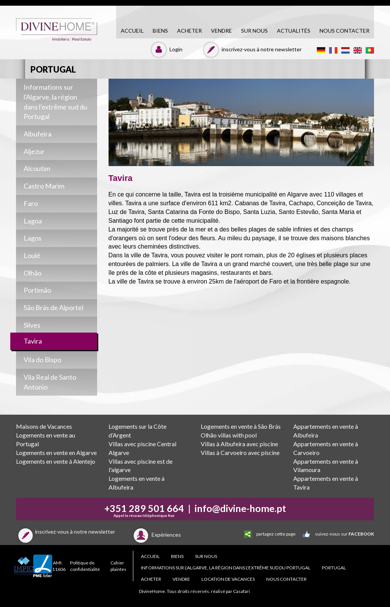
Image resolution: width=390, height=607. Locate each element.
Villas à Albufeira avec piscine (239, 443)
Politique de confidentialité (85, 566)
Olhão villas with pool (229, 435)
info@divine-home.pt (240, 508)
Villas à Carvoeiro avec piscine (240, 452)
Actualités (293, 30)
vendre (221, 30)
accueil (132, 30)
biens (160, 30)
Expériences (156, 534)
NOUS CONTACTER (344, 30)
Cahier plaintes (118, 566)
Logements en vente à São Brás (241, 426)
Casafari (241, 591)
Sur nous (254, 30)
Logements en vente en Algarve (56, 452)
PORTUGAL (334, 568)
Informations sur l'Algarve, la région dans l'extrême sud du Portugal (225, 568)
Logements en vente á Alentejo (55, 461)
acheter (189, 30)
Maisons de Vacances (44, 426)
